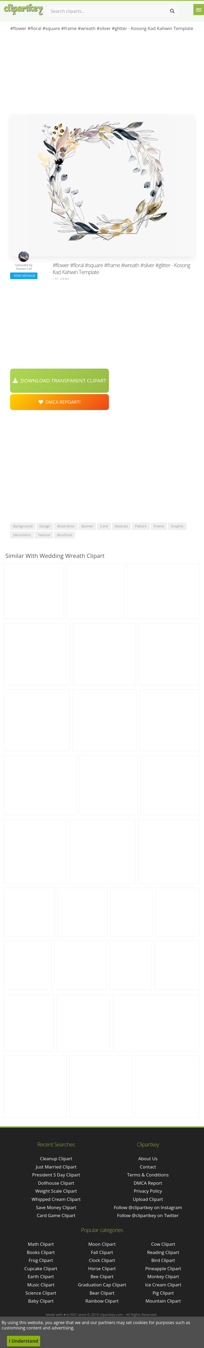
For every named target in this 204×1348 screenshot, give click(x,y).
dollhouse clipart (56, 1183)
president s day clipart (56, 1175)
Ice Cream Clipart (163, 1285)
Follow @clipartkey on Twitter (148, 1215)
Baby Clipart (41, 1301)
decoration (22, 534)
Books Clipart (41, 1252)
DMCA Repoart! (59, 402)
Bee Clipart (102, 1276)
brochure (64, 534)
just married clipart (56, 1167)
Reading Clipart (163, 1252)
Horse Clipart (102, 1268)
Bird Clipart (163, 1260)
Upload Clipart (148, 1199)
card (104, 526)
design (44, 526)
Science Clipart (41, 1293)
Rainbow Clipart (101, 1301)
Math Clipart (41, 1244)
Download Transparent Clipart (59, 380)
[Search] (172, 11)
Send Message (23, 276)
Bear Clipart (102, 1293)
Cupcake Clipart (40, 1268)
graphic (177, 526)
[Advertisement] (102, 74)
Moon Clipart (102, 1244)
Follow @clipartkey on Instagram (148, 1207)
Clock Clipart (102, 1260)
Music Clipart (40, 1285)
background (22, 526)
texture (44, 534)
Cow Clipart (163, 1244)
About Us (148, 1158)
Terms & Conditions (148, 1175)
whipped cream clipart (56, 1199)
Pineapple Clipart (163, 1268)
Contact (148, 1167)
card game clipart (56, 1215)
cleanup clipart (56, 1158)
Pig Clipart (163, 1293)
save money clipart (56, 1207)
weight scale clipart (56, 1191)
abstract (121, 526)
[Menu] (198, 9)
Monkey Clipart (163, 1276)
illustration (65, 526)
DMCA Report (148, 1183)
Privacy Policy (148, 1191)
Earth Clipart (41, 1276)
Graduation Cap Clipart (102, 1285)
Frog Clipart (41, 1260)
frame (159, 526)
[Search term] (113, 11)
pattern (141, 526)
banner (87, 526)
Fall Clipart (102, 1252)
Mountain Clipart (163, 1301)
